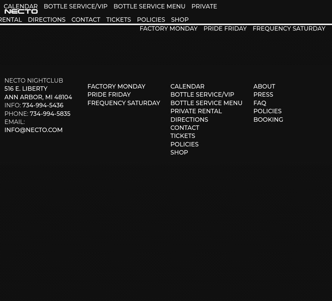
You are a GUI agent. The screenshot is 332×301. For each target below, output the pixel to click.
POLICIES (151, 19)
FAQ (259, 103)
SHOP (180, 19)
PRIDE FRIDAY (225, 28)
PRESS (263, 94)
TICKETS (118, 19)
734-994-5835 (50, 113)
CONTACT (86, 19)
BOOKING (268, 119)
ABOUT (264, 86)
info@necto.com (33, 130)
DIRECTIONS (46, 19)
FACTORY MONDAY (168, 28)
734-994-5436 (43, 105)
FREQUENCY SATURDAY (289, 28)
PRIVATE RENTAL (196, 111)
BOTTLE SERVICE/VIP (75, 6)
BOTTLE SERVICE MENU (150, 6)
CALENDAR (21, 6)
